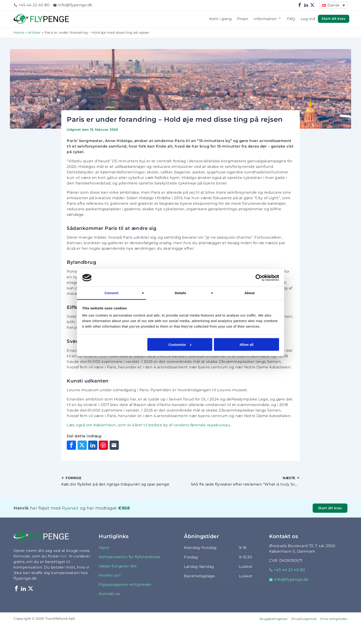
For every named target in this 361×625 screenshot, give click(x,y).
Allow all (246, 344)
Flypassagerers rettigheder (125, 584)
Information (268, 19)
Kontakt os (109, 594)
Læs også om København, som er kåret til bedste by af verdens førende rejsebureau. (149, 425)
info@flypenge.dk (73, 5)
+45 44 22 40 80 (31, 5)
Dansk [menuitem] (333, 5)
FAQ (291, 19)
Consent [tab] (112, 293)
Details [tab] (180, 293)
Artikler (34, 32)
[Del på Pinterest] (103, 445)
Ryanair (70, 508)
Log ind (308, 19)
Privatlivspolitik (304, 619)
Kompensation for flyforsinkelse (129, 557)
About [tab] (250, 293)
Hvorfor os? (110, 575)
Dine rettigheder (333, 619)
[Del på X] (82, 445)
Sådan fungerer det (118, 566)
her (63, 556)
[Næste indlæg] (240, 481)
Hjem (104, 547)
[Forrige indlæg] (120, 481)
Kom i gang (220, 19)
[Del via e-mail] (114, 445)
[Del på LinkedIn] (92, 445)
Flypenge (23, 17)
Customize (180, 344)
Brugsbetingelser (274, 619)
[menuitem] (333, 5)
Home (19, 32)
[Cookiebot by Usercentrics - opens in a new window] (259, 277)
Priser (242, 19)
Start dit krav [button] (334, 19)
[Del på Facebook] (71, 445)
